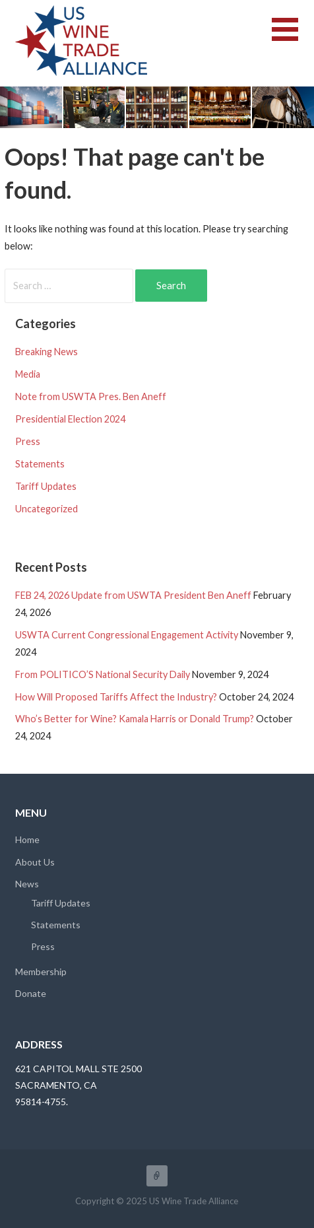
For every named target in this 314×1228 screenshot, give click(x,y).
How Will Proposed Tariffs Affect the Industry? (116, 696)
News (27, 883)
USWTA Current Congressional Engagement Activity (126, 634)
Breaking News (46, 351)
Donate (30, 993)
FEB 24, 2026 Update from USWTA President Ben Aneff (133, 595)
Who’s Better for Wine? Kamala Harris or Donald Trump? (134, 718)
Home (27, 839)
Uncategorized (46, 508)
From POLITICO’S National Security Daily (102, 674)
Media (27, 374)
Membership (41, 971)
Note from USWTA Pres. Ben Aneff (90, 396)
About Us (35, 862)
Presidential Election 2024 (70, 419)
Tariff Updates (46, 486)
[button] (293, 37)
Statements (40, 463)
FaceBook (157, 1175)
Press (27, 441)
